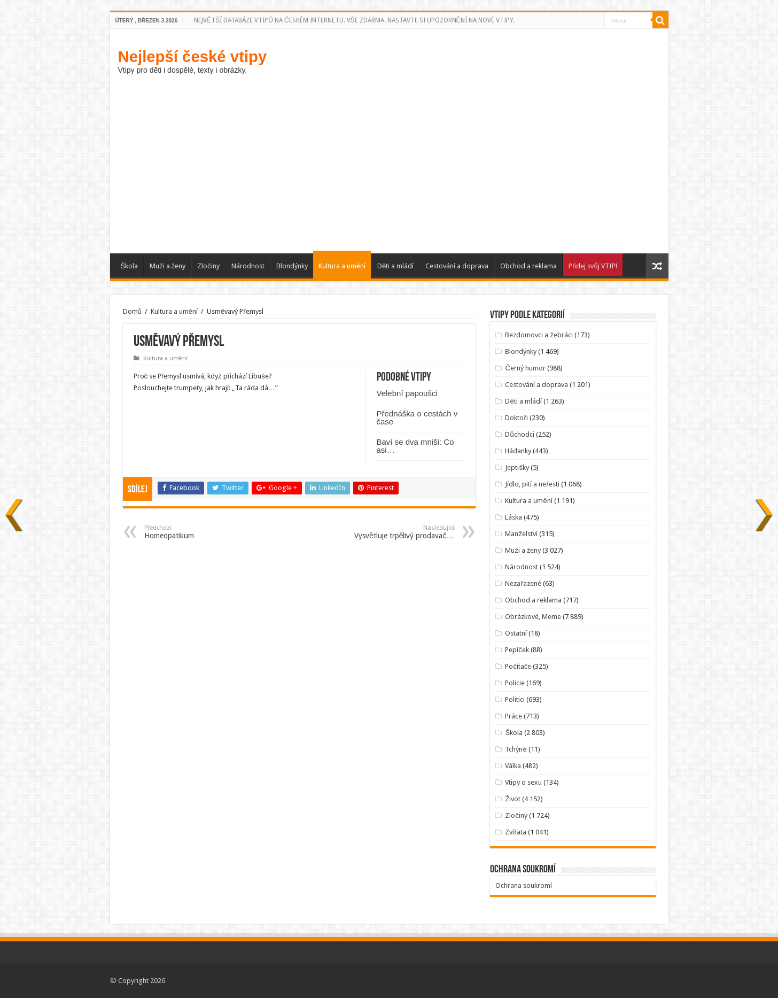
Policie (515, 683)
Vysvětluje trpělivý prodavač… (399, 532)
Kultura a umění (341, 266)
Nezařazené (523, 583)
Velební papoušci (407, 393)
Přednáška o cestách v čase (417, 417)
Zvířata (515, 832)
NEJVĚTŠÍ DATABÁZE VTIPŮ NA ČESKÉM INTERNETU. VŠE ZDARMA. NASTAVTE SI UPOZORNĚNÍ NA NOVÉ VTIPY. (354, 20)
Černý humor (525, 368)
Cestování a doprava (456, 266)
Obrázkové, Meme (533, 617)
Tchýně (515, 749)
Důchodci (519, 434)
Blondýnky (292, 266)
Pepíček (517, 650)
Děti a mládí (395, 266)
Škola (129, 266)
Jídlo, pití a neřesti (532, 484)
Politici (515, 699)
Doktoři (516, 418)
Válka (513, 766)
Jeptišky (517, 467)
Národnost (247, 266)
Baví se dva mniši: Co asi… (415, 445)
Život (512, 799)
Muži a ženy (167, 266)
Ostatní (516, 633)
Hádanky (518, 451)
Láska (513, 517)
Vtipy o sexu (523, 782)
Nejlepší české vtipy (192, 56)
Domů (132, 311)
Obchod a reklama (528, 266)
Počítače (518, 666)
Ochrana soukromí (523, 885)
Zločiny (208, 266)
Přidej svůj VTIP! (593, 266)
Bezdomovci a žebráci (539, 335)
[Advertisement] (389, 162)
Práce (513, 716)
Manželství (521, 534)
